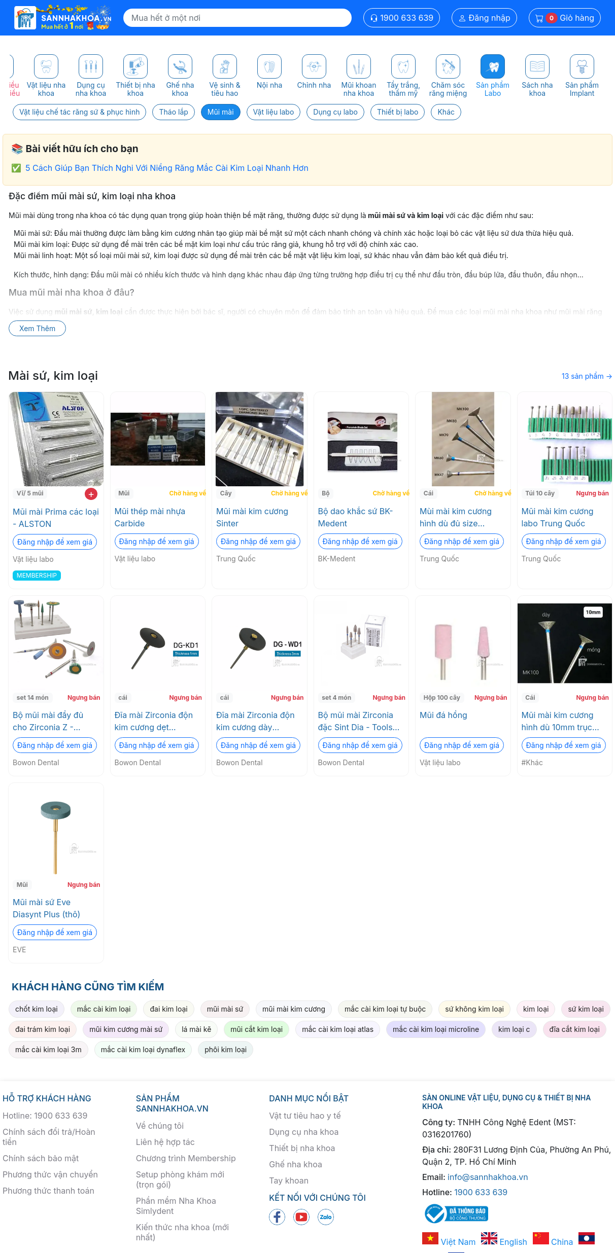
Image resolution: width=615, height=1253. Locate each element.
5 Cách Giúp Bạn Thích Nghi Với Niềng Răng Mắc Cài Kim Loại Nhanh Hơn (167, 168)
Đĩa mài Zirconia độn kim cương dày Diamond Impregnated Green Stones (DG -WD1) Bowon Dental (258, 721)
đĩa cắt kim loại (575, 1029)
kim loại (536, 1009)
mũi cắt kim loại (256, 1029)
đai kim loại (168, 1009)
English (504, 1242)
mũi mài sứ (225, 1009)
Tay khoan (289, 1180)
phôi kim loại (225, 1049)
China (553, 1242)
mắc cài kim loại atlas (337, 1029)
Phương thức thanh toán (48, 1191)
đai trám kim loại (42, 1029)
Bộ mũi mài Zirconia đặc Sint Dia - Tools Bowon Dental (356, 721)
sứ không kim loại (474, 1009)
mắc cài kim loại (104, 1009)
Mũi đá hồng (443, 715)
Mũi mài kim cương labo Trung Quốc (558, 517)
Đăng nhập (484, 18)
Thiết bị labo (398, 112)
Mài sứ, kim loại (53, 375)
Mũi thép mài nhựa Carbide (150, 517)
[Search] (237, 18)
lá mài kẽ (196, 1029)
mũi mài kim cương (293, 1009)
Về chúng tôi (160, 1126)
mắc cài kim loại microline (436, 1029)
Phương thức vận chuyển (50, 1174)
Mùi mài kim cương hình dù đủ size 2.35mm (456, 517)
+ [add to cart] (91, 494)
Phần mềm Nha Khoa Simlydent (176, 1206)
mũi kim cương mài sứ (125, 1029)
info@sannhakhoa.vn (488, 1177)
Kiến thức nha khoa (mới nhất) (182, 1232)
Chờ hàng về (186, 493)
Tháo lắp (173, 112)
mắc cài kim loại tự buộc (385, 1009)
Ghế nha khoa (295, 1164)
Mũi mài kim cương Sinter (252, 517)
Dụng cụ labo (335, 112)
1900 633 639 (402, 18)
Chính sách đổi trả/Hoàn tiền (49, 1137)
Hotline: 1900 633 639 (45, 1116)
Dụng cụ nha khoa (303, 1132)
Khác (446, 112)
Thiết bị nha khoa (302, 1148)
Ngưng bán (592, 493)
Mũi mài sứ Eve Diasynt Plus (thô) (46, 908)
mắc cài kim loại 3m (48, 1049)
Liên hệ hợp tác (165, 1142)
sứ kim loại (585, 1009)
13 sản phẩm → (587, 376)
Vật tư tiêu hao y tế (304, 1116)
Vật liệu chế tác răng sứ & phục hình (79, 112)
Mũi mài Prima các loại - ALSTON (56, 518)
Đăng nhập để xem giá (54, 542)
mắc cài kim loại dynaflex (143, 1049)
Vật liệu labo (273, 112)
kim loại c (514, 1029)
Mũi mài (221, 112)
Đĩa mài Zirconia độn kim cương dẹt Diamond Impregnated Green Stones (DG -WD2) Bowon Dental (157, 721)
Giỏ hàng (564, 18)
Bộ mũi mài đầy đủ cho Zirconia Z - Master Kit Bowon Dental (48, 721)
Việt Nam (449, 1242)
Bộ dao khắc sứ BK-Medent (355, 517)
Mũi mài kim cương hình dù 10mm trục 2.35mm (558, 721)
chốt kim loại (36, 1009)
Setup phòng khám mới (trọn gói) (180, 1179)
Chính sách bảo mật (41, 1158)
